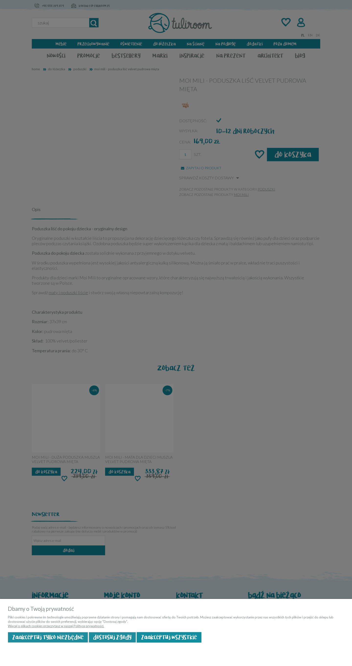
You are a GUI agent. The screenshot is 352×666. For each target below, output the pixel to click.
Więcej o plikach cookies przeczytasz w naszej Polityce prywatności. (56, 626)
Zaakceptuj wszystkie (169, 637)
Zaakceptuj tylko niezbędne (48, 637)
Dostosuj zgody (112, 637)
